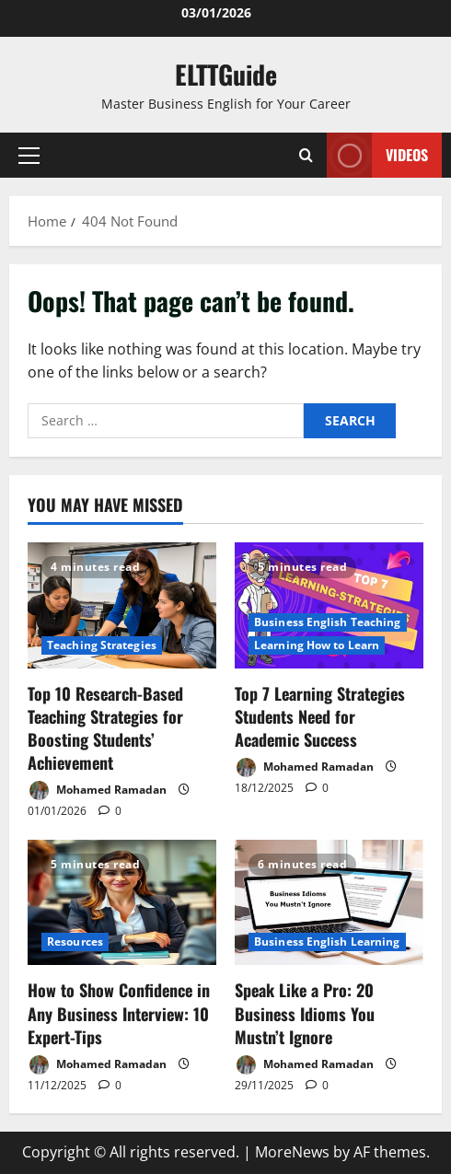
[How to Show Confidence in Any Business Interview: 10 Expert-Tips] (122, 903)
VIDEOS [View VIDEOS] (377, 155)
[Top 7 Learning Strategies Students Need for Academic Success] (329, 605)
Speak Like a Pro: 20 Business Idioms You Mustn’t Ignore (305, 1013)
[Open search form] (306, 155)
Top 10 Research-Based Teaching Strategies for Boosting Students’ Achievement (105, 728)
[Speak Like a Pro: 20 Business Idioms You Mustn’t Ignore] (329, 903)
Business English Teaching (327, 622)
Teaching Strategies (101, 645)
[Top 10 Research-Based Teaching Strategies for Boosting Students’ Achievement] (122, 605)
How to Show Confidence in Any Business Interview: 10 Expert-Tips (119, 1013)
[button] (29, 155)
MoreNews (292, 1152)
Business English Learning (327, 941)
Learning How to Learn (316, 645)
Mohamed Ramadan (97, 790)
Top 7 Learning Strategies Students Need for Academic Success (320, 716)
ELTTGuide (226, 74)
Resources (75, 941)
